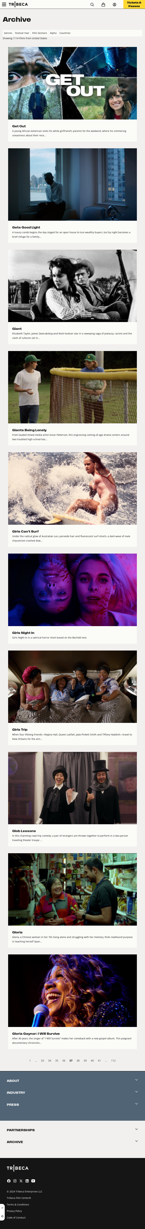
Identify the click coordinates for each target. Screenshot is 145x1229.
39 (85, 1060)
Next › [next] (139, 1061)
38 (78, 1060)
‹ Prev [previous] (5, 1061)
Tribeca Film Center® (19, 1198)
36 (63, 1060)
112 (113, 1060)
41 (99, 1060)
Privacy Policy (14, 1211)
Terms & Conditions (18, 1204)
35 (56, 1060)
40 (92, 1060)
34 (49, 1060)
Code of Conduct (16, 1217)
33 (42, 1060)
